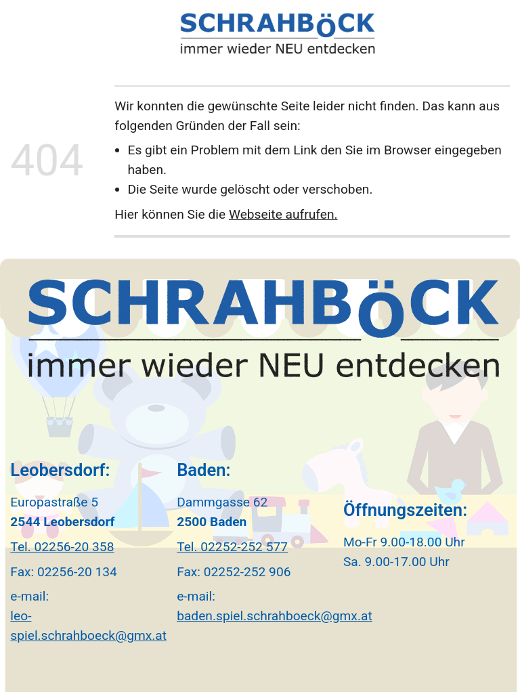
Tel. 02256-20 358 (62, 547)
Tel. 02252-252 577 (232, 547)
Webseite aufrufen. (283, 214)
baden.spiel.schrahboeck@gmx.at (274, 616)
